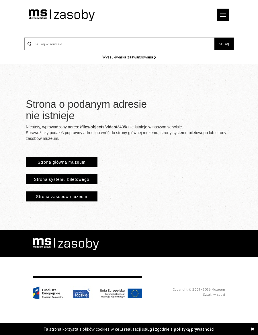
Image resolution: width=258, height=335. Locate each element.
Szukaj (224, 44)
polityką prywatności (194, 329)
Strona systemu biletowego (61, 179)
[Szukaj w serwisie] (119, 44)
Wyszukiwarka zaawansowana (128, 57)
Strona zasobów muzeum (61, 196)
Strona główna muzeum (61, 162)
